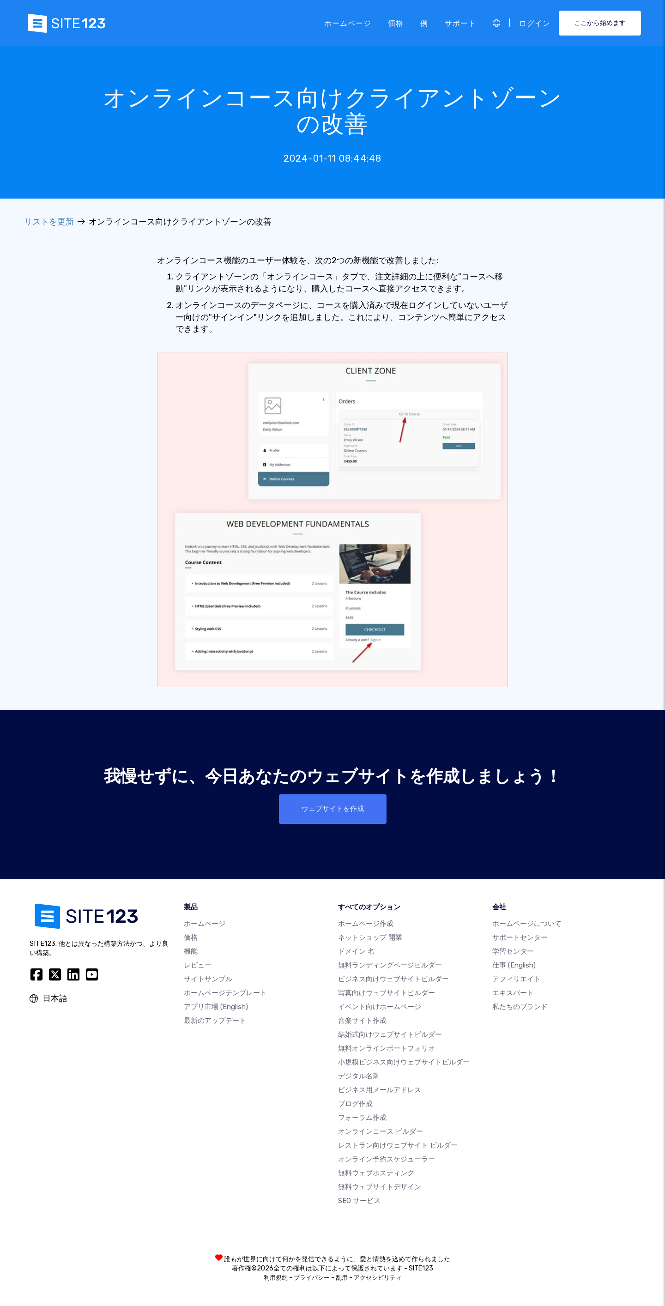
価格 (396, 22)
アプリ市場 (216, 1007)
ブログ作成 (355, 1104)
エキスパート (513, 993)
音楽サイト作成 (362, 1021)
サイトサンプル (208, 979)
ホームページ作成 (365, 924)
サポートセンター (520, 938)
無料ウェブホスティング (376, 1173)
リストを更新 (49, 222)
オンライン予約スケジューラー (386, 1159)
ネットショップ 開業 (370, 938)
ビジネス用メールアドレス (379, 1090)
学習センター (513, 952)
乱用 (342, 1278)
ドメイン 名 (356, 952)
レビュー (198, 965)
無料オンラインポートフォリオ (386, 1049)
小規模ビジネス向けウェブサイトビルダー (404, 1062)
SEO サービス (359, 1201)
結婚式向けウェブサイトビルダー (390, 1035)
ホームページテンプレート (225, 993)
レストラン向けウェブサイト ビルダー (398, 1146)
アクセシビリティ (378, 1278)
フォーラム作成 (362, 1118)
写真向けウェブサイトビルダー (386, 993)
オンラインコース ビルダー (380, 1132)
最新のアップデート (215, 1021)
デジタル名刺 (359, 1076)
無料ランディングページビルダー (390, 965)
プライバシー (312, 1278)
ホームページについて (527, 924)
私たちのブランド (520, 1007)
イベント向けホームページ (379, 1007)
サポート (460, 22)
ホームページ (347, 22)
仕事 (514, 965)
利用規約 (276, 1278)
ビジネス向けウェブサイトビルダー (393, 979)
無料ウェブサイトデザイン (379, 1187)
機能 (191, 952)
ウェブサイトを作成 (332, 808)
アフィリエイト (516, 979)
